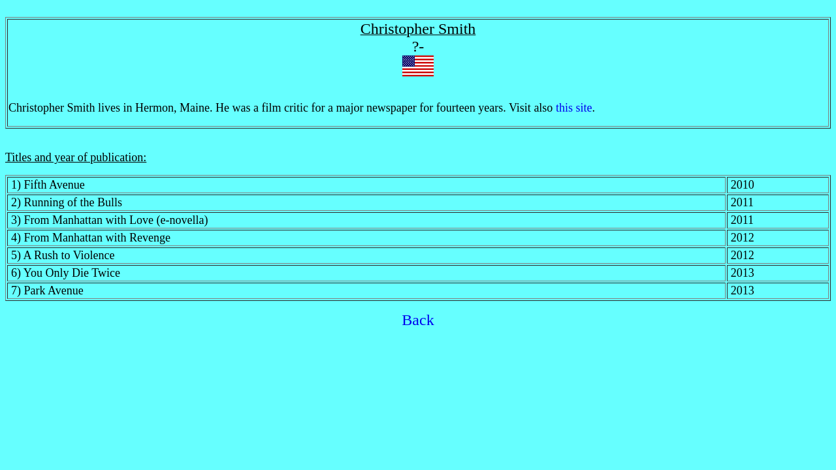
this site (574, 107)
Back (418, 319)
